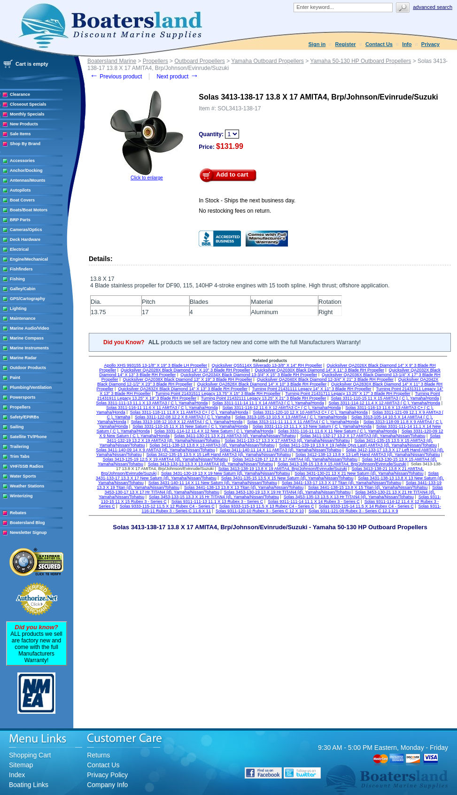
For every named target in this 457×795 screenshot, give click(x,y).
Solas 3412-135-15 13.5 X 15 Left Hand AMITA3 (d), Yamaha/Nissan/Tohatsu (219, 454)
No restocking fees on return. (235, 211)
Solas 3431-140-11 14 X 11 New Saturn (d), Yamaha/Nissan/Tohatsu (212, 482)
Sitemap (21, 765)
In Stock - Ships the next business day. (247, 200)
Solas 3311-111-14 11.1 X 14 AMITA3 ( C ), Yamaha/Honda (268, 403)
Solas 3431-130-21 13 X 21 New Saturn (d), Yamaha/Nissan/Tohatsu (358, 473)
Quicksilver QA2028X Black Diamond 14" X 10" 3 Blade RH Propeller (185, 370)
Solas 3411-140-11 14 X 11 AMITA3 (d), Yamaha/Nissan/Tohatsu (280, 450)
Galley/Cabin (23, 288)
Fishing (17, 279)
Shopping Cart (30, 755)
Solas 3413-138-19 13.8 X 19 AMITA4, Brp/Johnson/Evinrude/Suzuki (282, 468)
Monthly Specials (27, 114)
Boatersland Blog (27, 522)
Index (17, 775)
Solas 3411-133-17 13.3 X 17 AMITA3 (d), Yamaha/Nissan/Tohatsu (287, 440)
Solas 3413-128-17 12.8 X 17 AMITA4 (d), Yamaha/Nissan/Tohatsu (294, 459)
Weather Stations (27, 486)
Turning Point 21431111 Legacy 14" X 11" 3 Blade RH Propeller (312, 388)
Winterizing (21, 496)
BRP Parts (20, 219)
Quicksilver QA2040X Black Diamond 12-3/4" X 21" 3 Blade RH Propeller (325, 379)
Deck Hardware (25, 239)
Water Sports (23, 476)
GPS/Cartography (27, 298)
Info (406, 44)
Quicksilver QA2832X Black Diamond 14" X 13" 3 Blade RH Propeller (183, 388)
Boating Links (28, 784)
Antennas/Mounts (28, 180)
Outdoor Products (28, 367)
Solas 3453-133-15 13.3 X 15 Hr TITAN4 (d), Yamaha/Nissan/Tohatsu (214, 496)
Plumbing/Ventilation (31, 387)
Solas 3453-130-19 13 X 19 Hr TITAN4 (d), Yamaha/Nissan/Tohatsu (287, 492)
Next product (177, 76)
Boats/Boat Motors (28, 210)
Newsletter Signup (28, 532)
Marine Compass (27, 338)
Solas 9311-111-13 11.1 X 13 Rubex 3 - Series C (217, 501)
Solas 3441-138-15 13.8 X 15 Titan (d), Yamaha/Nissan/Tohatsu (367, 487)
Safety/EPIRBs (24, 417)
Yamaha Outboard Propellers (267, 61)
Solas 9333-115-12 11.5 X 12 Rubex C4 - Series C (167, 506)
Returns (98, 755)
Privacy (430, 44)
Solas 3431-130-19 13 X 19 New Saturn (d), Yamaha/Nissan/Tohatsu (225, 473)
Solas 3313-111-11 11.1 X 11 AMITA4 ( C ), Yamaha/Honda (303, 421)
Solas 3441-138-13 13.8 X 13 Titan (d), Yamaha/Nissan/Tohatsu (243, 487)
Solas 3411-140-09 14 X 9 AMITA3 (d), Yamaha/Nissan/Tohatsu (155, 450)
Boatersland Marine (111, 61)
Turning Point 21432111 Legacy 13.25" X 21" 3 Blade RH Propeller (263, 398)
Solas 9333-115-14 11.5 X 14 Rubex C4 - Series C (366, 506)
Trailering (19, 446)
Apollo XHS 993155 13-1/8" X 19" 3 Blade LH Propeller (155, 365)
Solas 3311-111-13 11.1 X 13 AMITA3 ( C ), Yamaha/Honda (152, 403)
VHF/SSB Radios (27, 466)
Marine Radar (23, 357)
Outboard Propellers (199, 61)
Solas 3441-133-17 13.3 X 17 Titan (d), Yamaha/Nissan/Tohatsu (341, 482)
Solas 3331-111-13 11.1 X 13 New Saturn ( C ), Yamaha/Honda (312, 426)
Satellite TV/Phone (28, 436)
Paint (15, 377)
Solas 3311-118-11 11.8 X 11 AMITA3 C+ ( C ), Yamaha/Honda (189, 412)
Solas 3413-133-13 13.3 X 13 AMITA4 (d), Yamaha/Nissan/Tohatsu (210, 464)
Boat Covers (22, 200)
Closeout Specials (28, 104)
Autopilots (20, 190)
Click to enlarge (147, 177)
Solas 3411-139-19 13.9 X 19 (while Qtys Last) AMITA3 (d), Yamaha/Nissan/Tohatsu (358, 445)
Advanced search (432, 7)
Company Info (107, 784)
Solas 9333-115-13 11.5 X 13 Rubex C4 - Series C (266, 506)
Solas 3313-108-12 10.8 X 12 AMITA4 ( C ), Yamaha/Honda (187, 421)
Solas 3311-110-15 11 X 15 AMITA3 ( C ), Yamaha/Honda (385, 398)
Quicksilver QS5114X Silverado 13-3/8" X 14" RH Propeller (267, 365)
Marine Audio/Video (29, 328)
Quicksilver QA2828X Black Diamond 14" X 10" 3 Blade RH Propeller (262, 384)
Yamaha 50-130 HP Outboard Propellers (360, 61)
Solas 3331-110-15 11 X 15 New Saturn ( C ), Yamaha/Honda (190, 426)
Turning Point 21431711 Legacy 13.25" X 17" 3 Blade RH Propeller (348, 393)
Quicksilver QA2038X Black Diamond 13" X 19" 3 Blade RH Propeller (188, 379)
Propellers (20, 407)
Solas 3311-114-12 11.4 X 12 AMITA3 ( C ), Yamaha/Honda (384, 403)
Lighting (18, 308)
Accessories (22, 160)
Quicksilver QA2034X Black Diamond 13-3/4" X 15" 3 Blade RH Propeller (248, 374)
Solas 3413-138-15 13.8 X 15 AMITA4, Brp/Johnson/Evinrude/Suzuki (342, 464)
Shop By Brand (25, 143)
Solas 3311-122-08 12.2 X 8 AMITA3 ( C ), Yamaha (183, 417)
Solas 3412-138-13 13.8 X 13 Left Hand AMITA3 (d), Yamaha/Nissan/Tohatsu (367, 454)
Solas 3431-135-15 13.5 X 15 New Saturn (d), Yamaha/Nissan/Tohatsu (287, 478)
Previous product (116, 76)
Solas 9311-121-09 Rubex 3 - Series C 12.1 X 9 (353, 511)
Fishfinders (21, 269)
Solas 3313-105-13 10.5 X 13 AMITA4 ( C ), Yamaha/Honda (291, 417)
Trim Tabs (20, 456)
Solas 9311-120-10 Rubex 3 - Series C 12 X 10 (260, 511)
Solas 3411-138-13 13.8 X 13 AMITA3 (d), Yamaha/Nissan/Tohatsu (211, 445)
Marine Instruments (29, 348)
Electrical (19, 249)
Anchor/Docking (26, 170)
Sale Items (20, 133)
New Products (24, 124)
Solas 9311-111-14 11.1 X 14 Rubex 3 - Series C (314, 501)
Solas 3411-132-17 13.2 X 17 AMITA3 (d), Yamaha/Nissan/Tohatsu (362, 435)
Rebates (18, 512)
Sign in (317, 44)
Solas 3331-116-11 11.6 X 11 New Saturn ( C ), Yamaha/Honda (337, 431)
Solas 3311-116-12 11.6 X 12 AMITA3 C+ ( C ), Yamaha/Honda (282, 407)
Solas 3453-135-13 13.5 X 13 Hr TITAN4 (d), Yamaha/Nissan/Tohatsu (349, 496)
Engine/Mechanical (29, 259)
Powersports (23, 397)
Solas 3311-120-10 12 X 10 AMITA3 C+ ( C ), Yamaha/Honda (310, 412)
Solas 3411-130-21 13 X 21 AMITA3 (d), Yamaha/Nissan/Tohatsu (235, 435)
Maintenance (23, 318)
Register (345, 44)
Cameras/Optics (26, 229)
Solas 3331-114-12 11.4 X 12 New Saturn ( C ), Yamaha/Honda (214, 431)
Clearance (20, 94)
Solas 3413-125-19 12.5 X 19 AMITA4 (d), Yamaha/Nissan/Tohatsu (165, 459)
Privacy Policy (107, 775)
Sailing (17, 427)
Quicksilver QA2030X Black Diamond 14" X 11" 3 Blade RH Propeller (319, 370)
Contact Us (379, 44)
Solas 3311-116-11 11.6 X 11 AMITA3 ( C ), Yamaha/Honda (162, 407)
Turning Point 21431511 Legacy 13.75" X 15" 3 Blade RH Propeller (218, 393)
